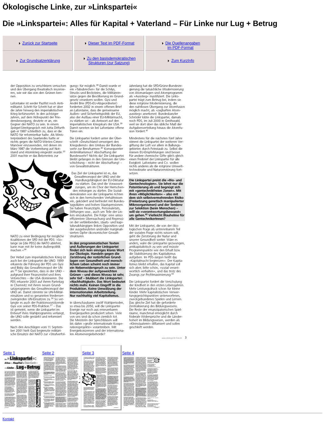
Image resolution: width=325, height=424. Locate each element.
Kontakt (8, 419)
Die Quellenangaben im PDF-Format (182, 45)
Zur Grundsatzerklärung (40, 60)
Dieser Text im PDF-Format (111, 43)
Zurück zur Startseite (39, 43)
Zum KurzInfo (182, 60)
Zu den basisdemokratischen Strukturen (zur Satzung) (111, 60)
